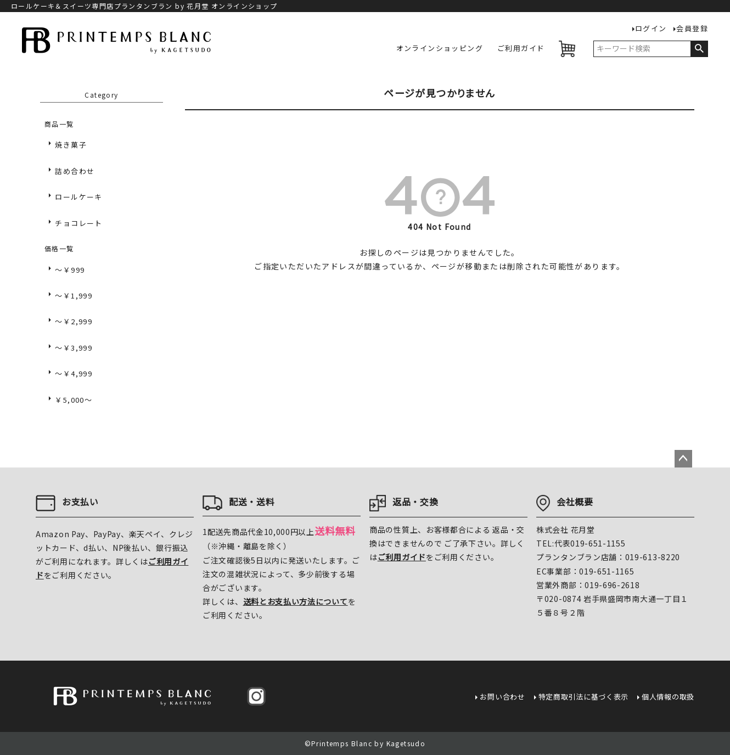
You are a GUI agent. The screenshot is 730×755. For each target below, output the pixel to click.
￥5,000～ (73, 400)
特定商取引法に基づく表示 (583, 696)
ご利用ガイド (520, 48)
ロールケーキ (78, 196)
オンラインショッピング (439, 48)
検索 (698, 49)
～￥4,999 (73, 373)
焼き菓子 (71, 144)
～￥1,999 (73, 295)
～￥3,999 (73, 347)
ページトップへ (683, 458)
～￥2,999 (73, 321)
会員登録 (692, 28)
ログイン (651, 28)
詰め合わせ (74, 171)
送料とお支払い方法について (295, 601)
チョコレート (78, 223)
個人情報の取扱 (668, 696)
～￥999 (70, 269)
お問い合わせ (502, 696)
